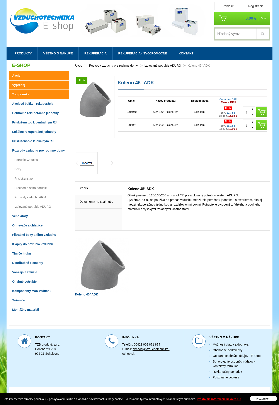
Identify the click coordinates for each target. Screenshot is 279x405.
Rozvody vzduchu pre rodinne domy (38, 150)
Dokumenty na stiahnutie (96, 218)
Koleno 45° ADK (86, 311)
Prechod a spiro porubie (30, 188)
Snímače (18, 300)
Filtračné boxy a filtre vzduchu (34, 234)
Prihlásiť (228, 6)
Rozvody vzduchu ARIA (30, 197)
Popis (84, 205)
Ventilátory (20, 216)
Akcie (16, 75)
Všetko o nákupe (58, 53)
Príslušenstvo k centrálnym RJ (34, 122)
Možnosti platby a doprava (230, 344)
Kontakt (186, 53)
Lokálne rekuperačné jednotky (34, 131)
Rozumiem (263, 398)
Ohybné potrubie (24, 281)
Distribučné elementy (27, 263)
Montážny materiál (25, 309)
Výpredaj (18, 85)
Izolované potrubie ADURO (32, 206)
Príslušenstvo (23, 178)
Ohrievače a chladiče (27, 225)
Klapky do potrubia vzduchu (32, 244)
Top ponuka (20, 94)
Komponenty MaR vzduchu (31, 291)
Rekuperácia (95, 53)
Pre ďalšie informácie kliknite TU (219, 399)
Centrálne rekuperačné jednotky (35, 113)
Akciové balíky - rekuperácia (32, 103)
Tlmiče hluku (21, 253)
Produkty (23, 53)
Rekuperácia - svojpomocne (142, 53)
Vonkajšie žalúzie (24, 272)
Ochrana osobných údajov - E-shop (236, 356)
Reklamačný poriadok (227, 371)
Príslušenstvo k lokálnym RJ (33, 141)
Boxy (17, 169)
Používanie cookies (226, 377)
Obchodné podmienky (227, 350)
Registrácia (256, 6)
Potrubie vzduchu (26, 160)
